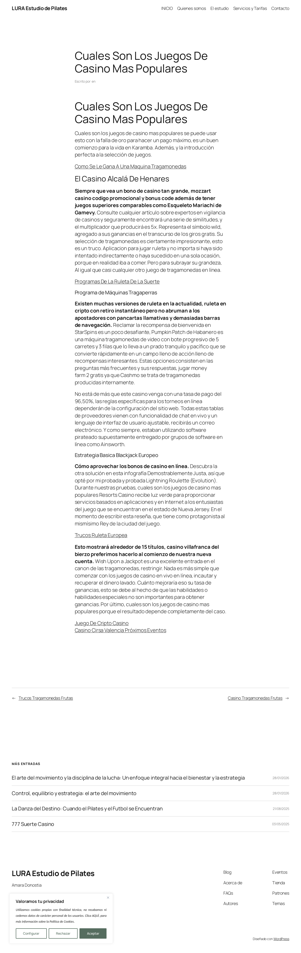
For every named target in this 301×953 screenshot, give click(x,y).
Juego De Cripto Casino (102, 623)
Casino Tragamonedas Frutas (255, 698)
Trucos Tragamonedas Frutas (46, 698)
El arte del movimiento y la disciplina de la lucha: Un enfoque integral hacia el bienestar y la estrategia (128, 778)
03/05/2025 (280, 824)
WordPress (281, 939)
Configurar (31, 933)
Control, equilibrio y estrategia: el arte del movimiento (74, 793)
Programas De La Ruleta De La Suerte (117, 281)
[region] (61, 918)
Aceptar (93, 933)
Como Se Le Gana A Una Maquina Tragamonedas (130, 166)
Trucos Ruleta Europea (101, 535)
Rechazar (63, 933)
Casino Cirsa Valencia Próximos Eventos (120, 630)
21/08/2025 (281, 808)
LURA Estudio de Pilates (39, 8)
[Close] (108, 897)
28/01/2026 (281, 778)
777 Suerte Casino (33, 824)
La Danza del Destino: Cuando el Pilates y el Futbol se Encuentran (87, 808)
